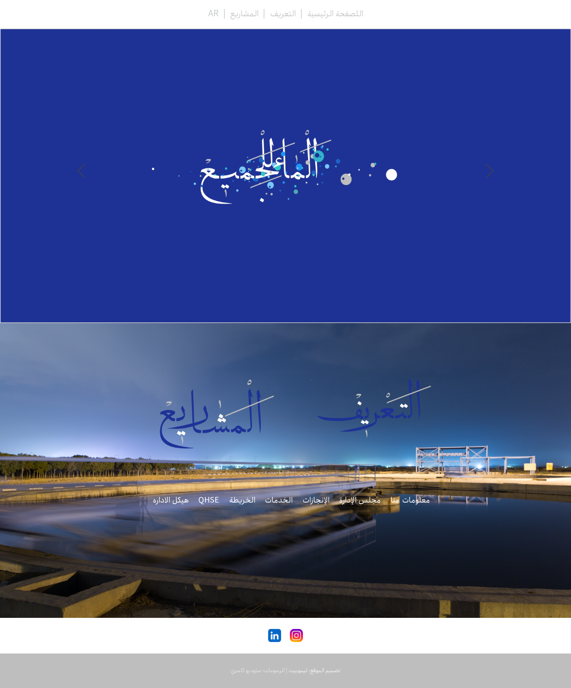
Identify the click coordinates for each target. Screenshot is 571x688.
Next (81, 171)
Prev (490, 171)
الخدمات (279, 500)
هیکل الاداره (171, 500)
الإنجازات (316, 500)
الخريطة (242, 500)
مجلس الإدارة (360, 500)
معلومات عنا (410, 500)
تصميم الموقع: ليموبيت (315, 670)
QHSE (208, 500)
